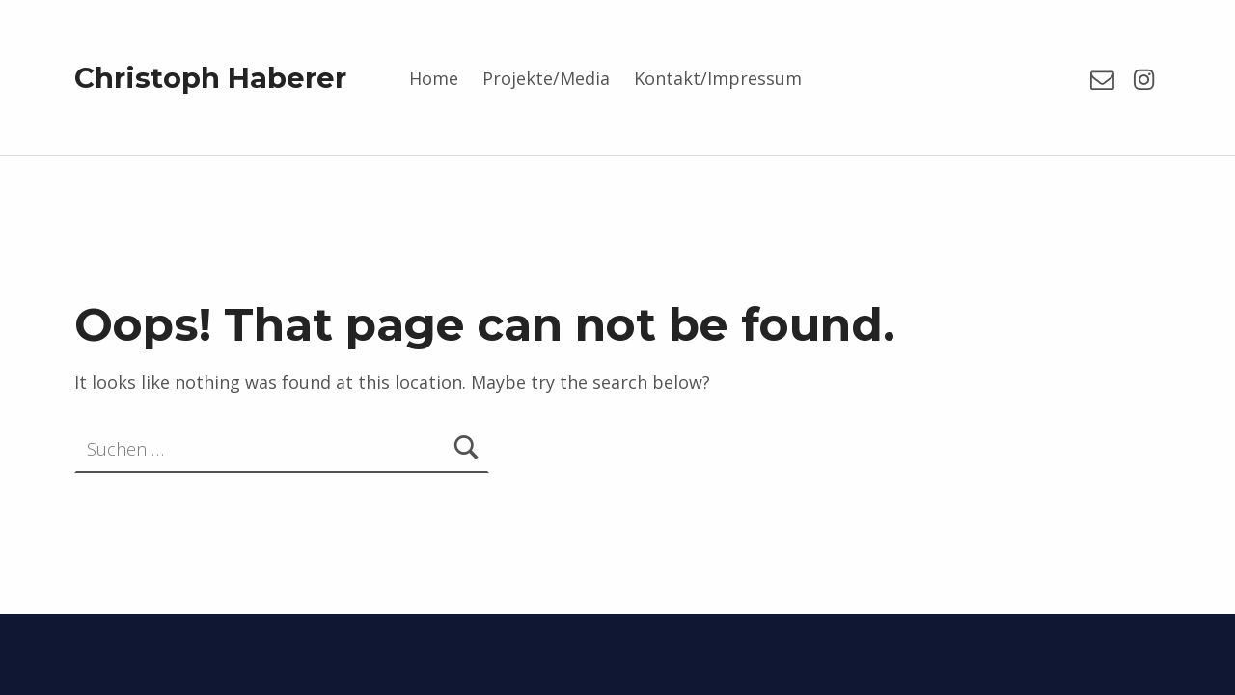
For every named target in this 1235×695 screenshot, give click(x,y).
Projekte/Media (546, 78)
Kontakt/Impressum (718, 78)
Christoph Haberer (210, 78)
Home (433, 78)
